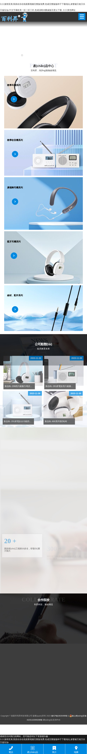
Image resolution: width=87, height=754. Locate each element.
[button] (9, 55)
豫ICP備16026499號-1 (60, 716)
